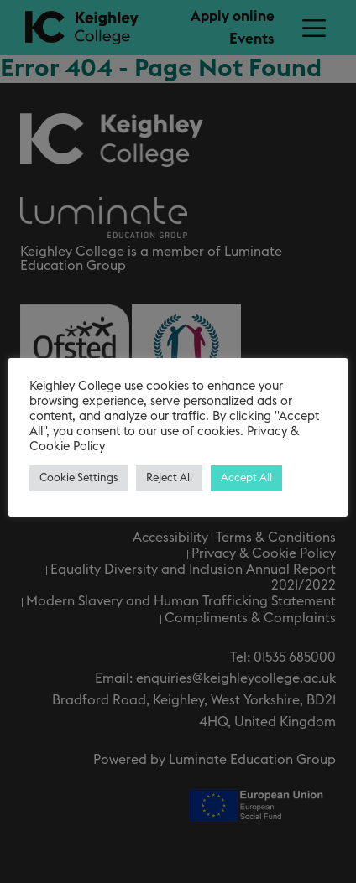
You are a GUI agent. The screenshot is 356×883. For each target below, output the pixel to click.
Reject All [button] (169, 478)
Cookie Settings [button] (78, 478)
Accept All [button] (246, 478)
